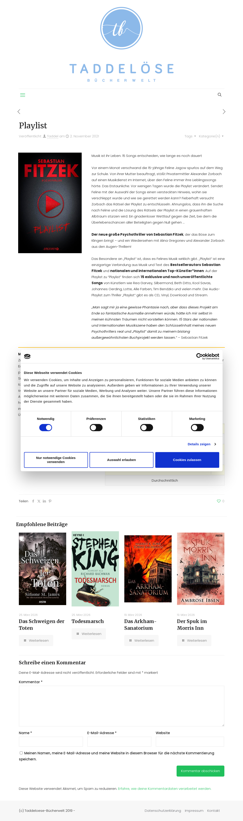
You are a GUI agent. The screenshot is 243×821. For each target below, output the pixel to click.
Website (163, 733)
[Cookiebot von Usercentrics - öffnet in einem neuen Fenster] (199, 356)
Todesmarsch (88, 621)
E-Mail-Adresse (102, 733)
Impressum (194, 810)
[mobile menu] (22, 95)
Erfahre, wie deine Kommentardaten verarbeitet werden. (164, 788)
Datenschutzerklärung (163, 810)
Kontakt (213, 810)
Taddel (52, 136)
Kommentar (31, 682)
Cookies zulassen (187, 460)
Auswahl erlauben (121, 460)
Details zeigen (199, 444)
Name (25, 733)
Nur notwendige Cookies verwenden (56, 460)
